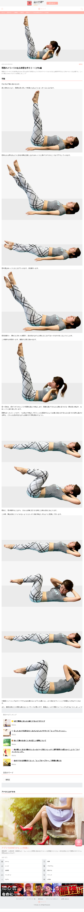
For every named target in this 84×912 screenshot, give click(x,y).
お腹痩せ (16, 12)
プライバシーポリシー (52, 899)
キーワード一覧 (31, 899)
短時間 (7, 870)
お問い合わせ (65, 899)
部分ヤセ (49, 870)
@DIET (42, 8)
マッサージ (8, 875)
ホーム (7, 861)
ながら (7, 879)
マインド (49, 875)
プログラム (50, 866)
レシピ (7, 866)
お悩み (49, 879)
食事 (48, 861)
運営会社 (40, 899)
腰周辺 (22, 12)
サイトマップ (20, 899)
